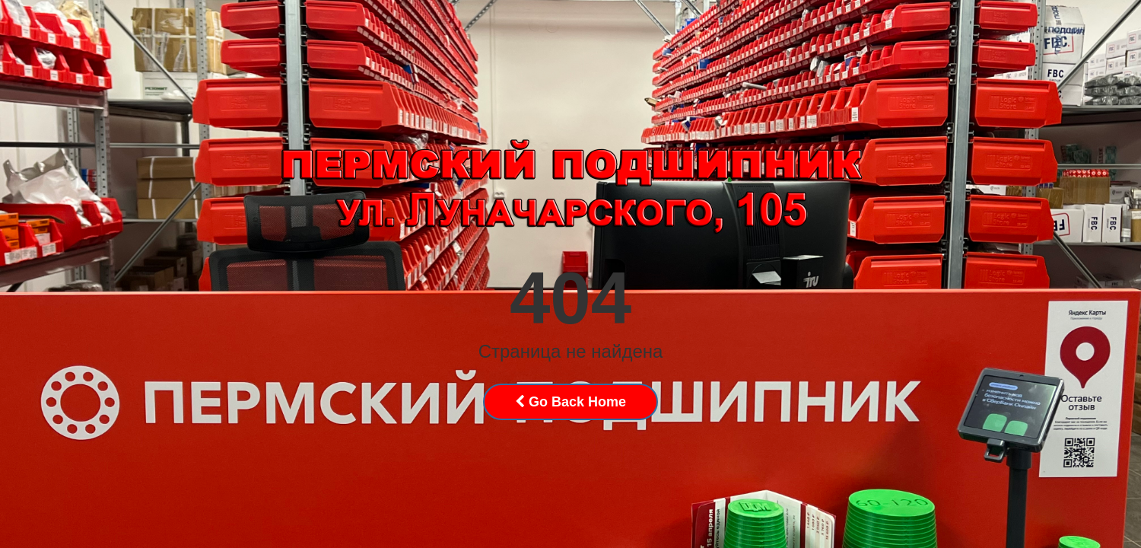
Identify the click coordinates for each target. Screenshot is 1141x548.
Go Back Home (570, 401)
